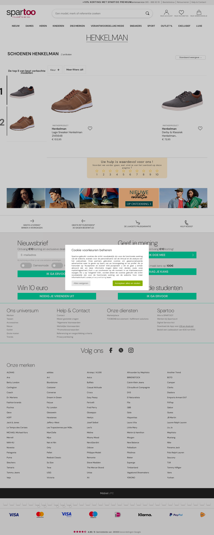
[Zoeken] (147, 13)
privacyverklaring (98, 277)
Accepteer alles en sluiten (127, 283)
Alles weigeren (81, 283)
